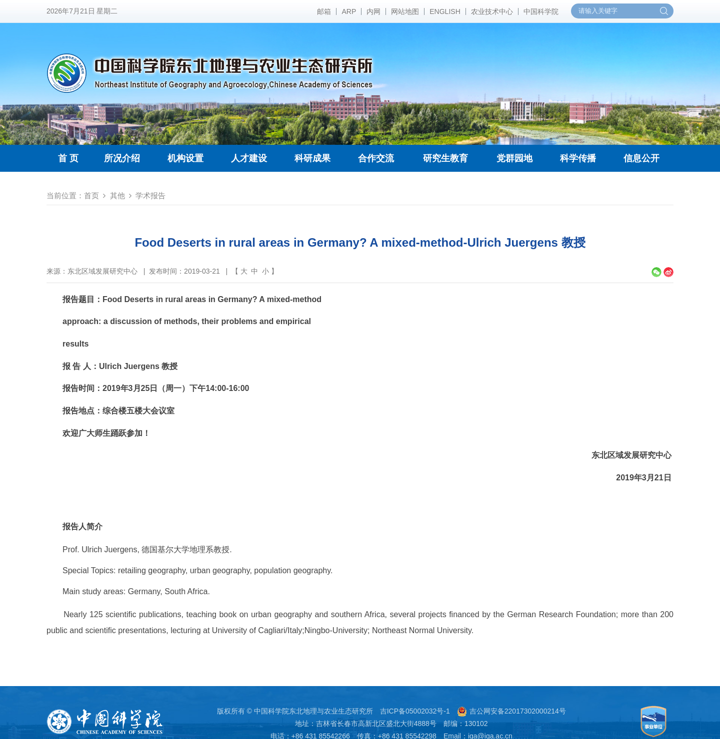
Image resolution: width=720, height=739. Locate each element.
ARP (349, 11)
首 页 (68, 158)
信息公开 (642, 158)
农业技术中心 (492, 11)
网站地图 (405, 11)
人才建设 (249, 158)
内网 (373, 11)
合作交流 (376, 158)
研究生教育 (445, 158)
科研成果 (312, 158)
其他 (117, 195)
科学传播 (578, 158)
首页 (91, 195)
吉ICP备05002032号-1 (415, 711)
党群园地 (514, 158)
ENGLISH (445, 11)
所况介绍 (122, 158)
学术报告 (151, 195)
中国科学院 (541, 11)
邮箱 (324, 11)
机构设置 (186, 158)
